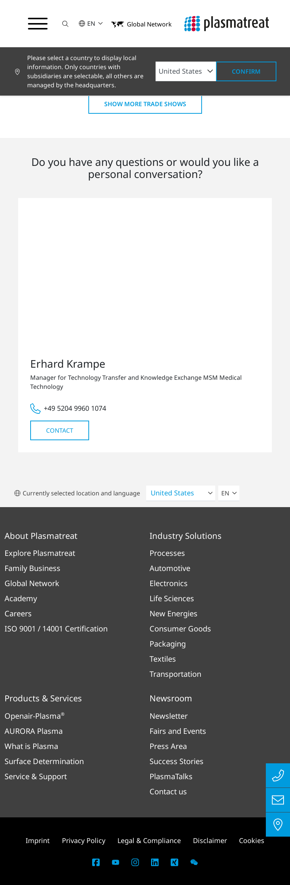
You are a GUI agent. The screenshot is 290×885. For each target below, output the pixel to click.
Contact (59, 430)
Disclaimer (210, 840)
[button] (65, 23)
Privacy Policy (83, 840)
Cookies (251, 840)
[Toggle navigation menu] (37, 23)
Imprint (38, 840)
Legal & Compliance (149, 840)
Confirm (246, 71)
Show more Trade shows (145, 104)
